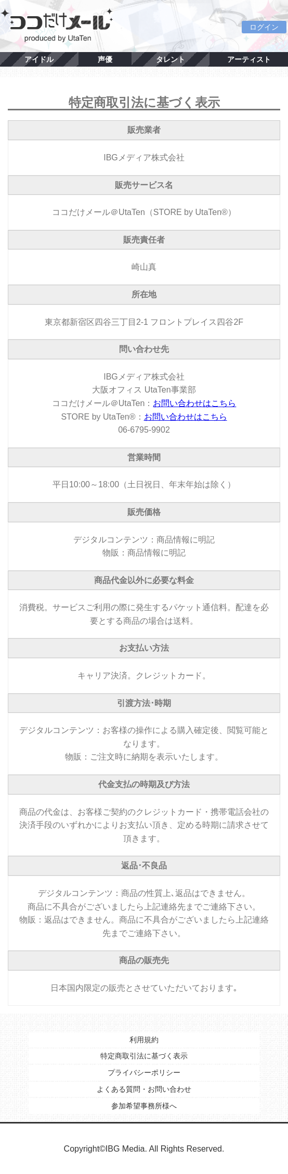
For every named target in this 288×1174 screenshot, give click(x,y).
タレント (170, 59)
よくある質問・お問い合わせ (144, 1089)
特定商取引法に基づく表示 (144, 1056)
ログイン (264, 27)
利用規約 (144, 1040)
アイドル (39, 59)
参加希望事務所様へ (144, 1106)
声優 (105, 59)
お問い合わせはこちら (194, 403)
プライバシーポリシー (144, 1072)
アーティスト (249, 59)
